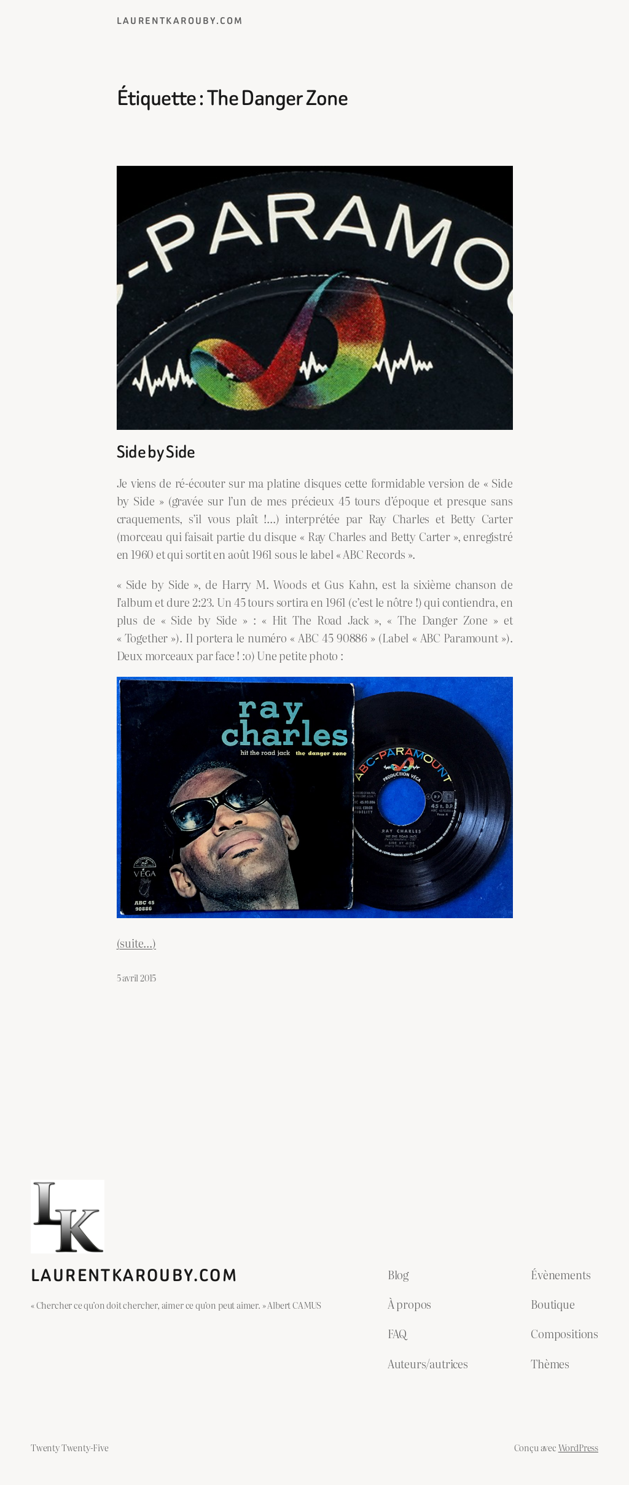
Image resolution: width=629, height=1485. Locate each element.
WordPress (578, 1447)
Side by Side (156, 452)
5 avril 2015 (137, 977)
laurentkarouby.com (180, 21)
